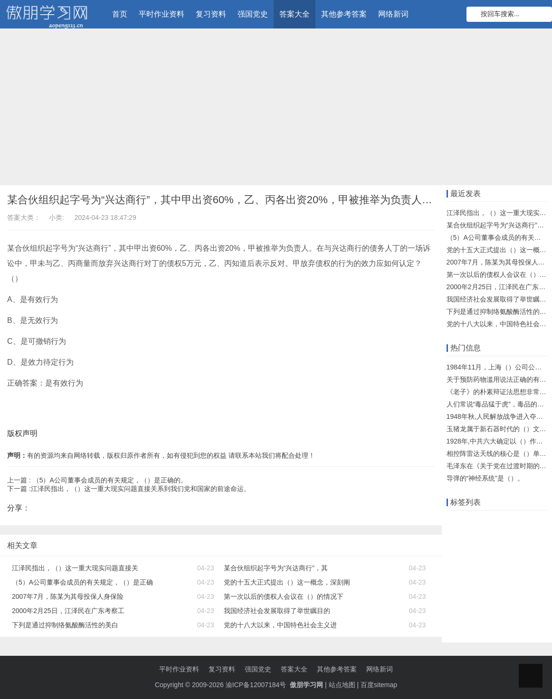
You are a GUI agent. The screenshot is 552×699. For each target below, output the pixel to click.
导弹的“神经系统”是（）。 (485, 478)
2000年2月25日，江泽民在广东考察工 (68, 610)
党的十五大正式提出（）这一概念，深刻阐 (287, 582)
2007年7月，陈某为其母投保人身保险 (68, 596)
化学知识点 (465, 610)
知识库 (459, 551)
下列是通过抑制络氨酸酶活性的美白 (65, 625)
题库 (530, 521)
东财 (516, 595)
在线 (476, 521)
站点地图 (342, 685)
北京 (496, 595)
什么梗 (459, 624)
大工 (482, 551)
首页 (119, 14)
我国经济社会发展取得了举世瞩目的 (277, 610)
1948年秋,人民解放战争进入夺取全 (498, 416)
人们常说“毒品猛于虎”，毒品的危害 (499, 404)
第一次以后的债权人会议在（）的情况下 (283, 596)
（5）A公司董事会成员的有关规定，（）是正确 (82, 582)
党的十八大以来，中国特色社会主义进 (280, 625)
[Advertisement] (276, 109)
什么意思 (516, 536)
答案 (455, 536)
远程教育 (482, 536)
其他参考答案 (344, 14)
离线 (482, 624)
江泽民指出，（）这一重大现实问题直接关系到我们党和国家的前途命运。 (140, 488)
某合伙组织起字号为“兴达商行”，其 (276, 568)
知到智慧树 (465, 595)
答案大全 (294, 14)
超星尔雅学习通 (512, 610)
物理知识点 (465, 580)
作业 (455, 521)
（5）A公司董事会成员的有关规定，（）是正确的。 (110, 480)
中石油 (506, 624)
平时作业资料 (161, 14)
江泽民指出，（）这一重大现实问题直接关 (75, 568)
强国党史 (253, 14)
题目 (536, 565)
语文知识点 (486, 565)
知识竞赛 (503, 521)
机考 (455, 565)
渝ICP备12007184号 (257, 685)
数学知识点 (513, 551)
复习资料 (211, 14)
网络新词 (393, 14)
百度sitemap (379, 685)
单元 (516, 565)
